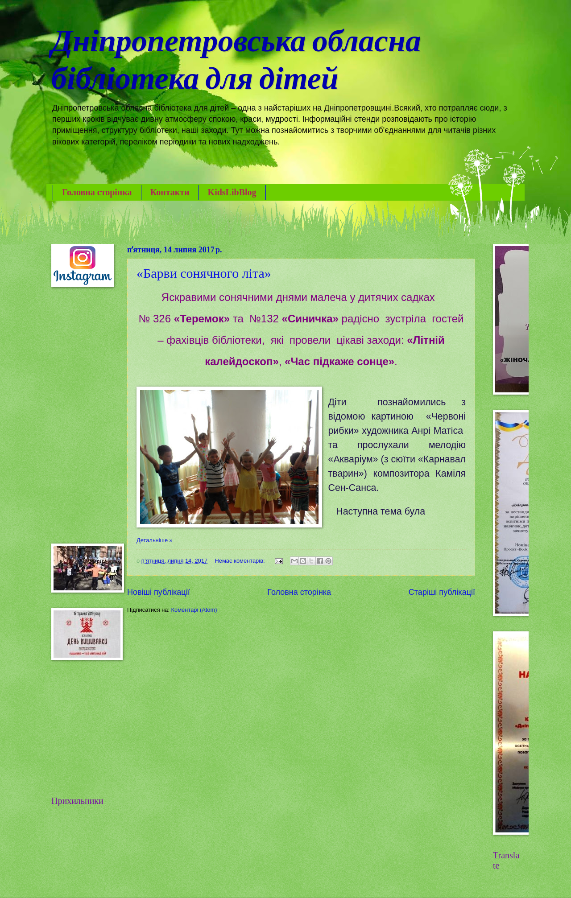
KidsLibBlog (232, 192)
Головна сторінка (97, 192)
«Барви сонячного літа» (204, 273)
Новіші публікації (158, 592)
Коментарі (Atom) (194, 609)
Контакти (170, 192)
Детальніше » (155, 540)
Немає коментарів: (241, 560)
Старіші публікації (442, 592)
